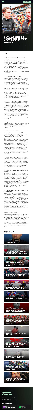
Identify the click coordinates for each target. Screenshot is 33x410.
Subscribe (27, 1)
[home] (3, 1)
